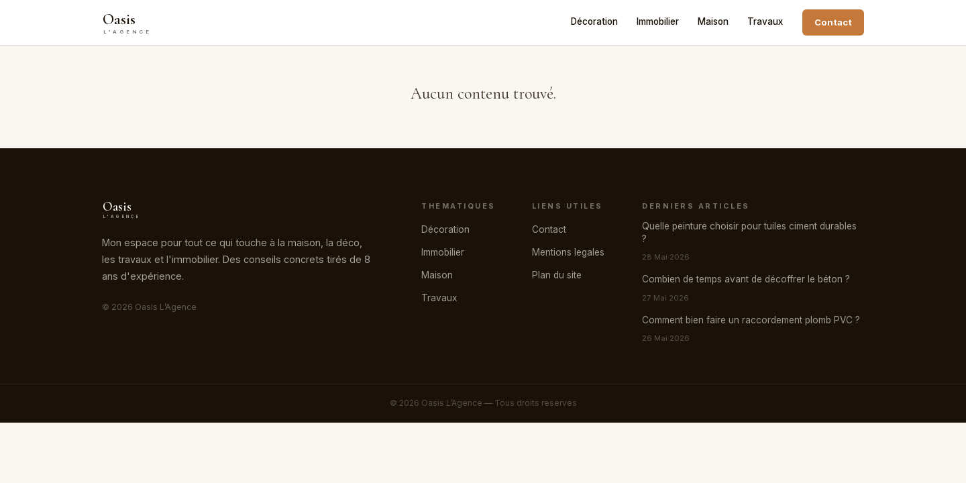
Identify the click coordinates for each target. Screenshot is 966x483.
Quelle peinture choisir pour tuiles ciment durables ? (749, 232)
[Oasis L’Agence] (139, 23)
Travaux (765, 21)
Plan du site (557, 275)
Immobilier (658, 21)
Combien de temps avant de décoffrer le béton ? (746, 279)
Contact (833, 22)
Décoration (594, 21)
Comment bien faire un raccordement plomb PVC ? (751, 320)
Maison (713, 21)
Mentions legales (568, 252)
